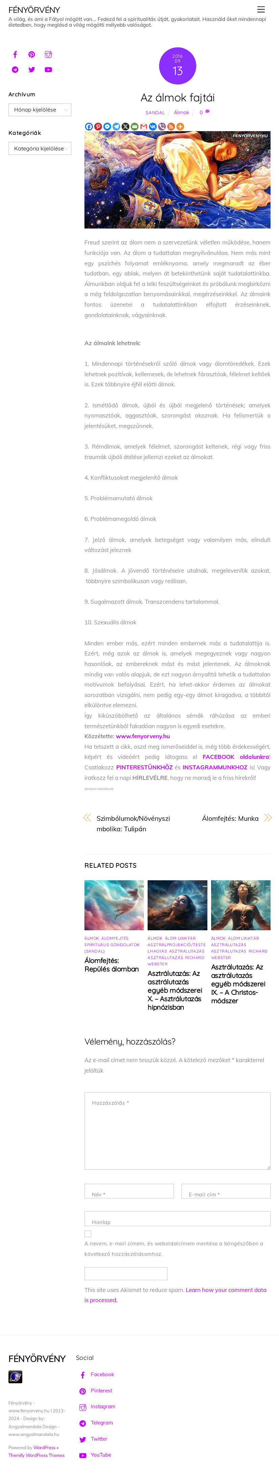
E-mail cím (204, 1194)
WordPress (44, 1447)
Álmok (181, 112)
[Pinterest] (98, 126)
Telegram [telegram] (94, 1422)
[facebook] (15, 53)
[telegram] (15, 68)
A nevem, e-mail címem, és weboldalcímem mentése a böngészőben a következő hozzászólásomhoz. (173, 1248)
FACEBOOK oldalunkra (236, 756)
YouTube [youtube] (93, 1455)
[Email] (134, 126)
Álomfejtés (115, 938)
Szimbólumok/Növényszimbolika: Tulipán (133, 823)
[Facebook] (89, 126)
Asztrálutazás (187, 951)
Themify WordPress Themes (36, 1455)
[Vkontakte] (153, 126)
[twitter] (32, 68)
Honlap (101, 1222)
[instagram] (48, 53)
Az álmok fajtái (178, 97)
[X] (125, 126)
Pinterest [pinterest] (94, 1390)
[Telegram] (116, 126)
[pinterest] (32, 53)
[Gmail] (144, 126)
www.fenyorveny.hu (143, 736)
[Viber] (162, 126)
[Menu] (261, 9)
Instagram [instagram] (95, 1406)
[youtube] (48, 68)
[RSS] (171, 126)
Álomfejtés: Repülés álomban (111, 964)
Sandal (155, 112)
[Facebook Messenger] (107, 126)
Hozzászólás (110, 1103)
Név (99, 1194)
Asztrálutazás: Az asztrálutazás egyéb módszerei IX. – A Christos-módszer (238, 984)
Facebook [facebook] (95, 1374)
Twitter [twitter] (91, 1439)
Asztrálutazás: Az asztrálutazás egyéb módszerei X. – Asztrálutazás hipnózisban (175, 990)
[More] (180, 126)
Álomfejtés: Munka (230, 818)
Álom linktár (180, 938)
